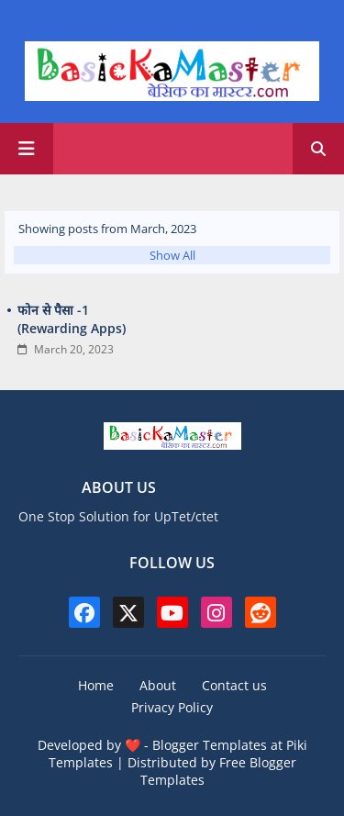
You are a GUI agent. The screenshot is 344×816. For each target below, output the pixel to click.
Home (96, 685)
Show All (172, 255)
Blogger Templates (209, 745)
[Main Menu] (26, 148)
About (157, 685)
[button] (318, 148)
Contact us (234, 685)
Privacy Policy (172, 707)
